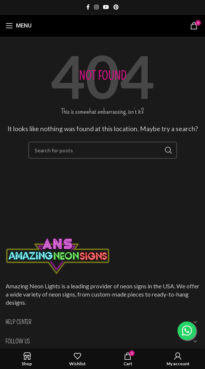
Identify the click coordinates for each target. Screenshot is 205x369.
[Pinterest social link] (116, 7)
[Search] (102, 150)
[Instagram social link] (96, 7)
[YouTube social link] (106, 7)
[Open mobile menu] (18, 25)
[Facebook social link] (88, 7)
